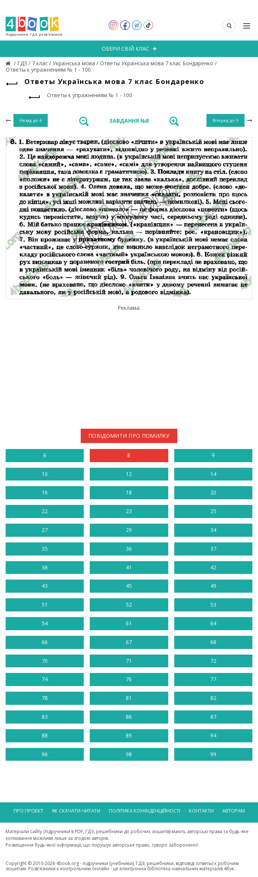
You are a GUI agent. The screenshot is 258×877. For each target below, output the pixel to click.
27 (45, 529)
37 (213, 548)
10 (45, 474)
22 (45, 511)
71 (129, 660)
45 (129, 585)
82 (213, 697)
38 (45, 567)
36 (129, 548)
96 (45, 754)
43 (45, 585)
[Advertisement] (129, 363)
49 (213, 585)
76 (129, 679)
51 (45, 604)
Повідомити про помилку (129, 435)
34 (213, 529)
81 (129, 697)
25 (213, 511)
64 (213, 623)
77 (213, 679)
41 (129, 567)
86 (129, 716)
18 (129, 492)
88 (45, 735)
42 (213, 567)
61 (129, 623)
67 (129, 642)
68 (213, 642)
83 (45, 716)
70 (45, 660)
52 (129, 604)
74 (45, 679)
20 (213, 492)
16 (45, 492)
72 (213, 660)
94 (213, 735)
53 (213, 604)
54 (45, 623)
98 (129, 754)
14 (213, 474)
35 (45, 548)
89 (129, 735)
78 (45, 697)
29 (129, 529)
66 (45, 642)
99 (213, 754)
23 (129, 511)
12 (129, 474)
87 (213, 716)
